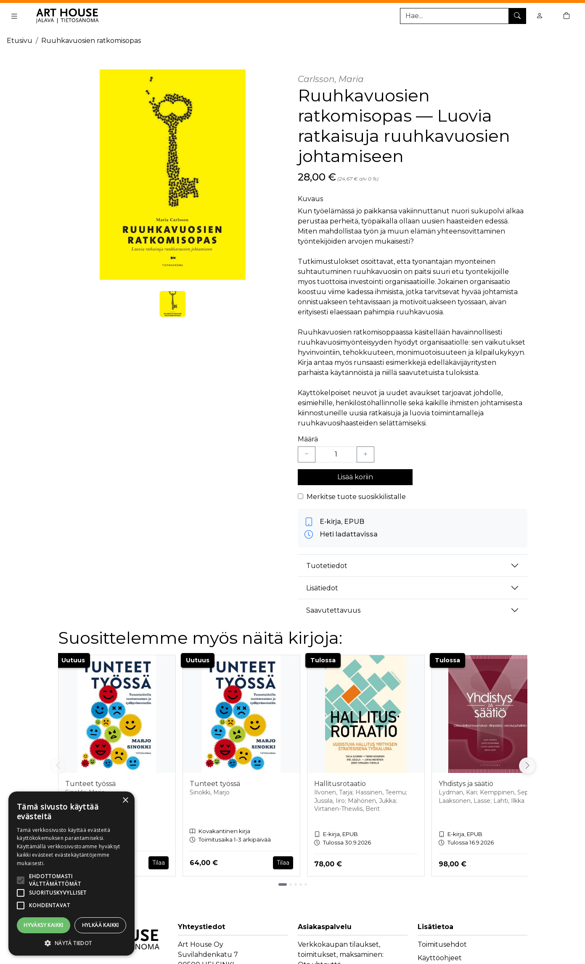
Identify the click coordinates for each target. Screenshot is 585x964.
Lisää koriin (355, 477)
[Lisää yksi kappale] (365, 454)
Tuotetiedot (326, 566)
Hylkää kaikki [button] (100, 925)
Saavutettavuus (333, 610)
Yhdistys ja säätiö (466, 784)
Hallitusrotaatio (340, 784)
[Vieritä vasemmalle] (58, 765)
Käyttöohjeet (440, 958)
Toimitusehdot (442, 944)
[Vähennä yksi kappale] (306, 454)
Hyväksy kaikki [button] (44, 925)
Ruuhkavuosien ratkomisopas (91, 41)
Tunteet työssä (90, 784)
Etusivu (19, 41)
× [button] (125, 800)
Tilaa (158, 862)
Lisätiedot (322, 588)
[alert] (71, 873)
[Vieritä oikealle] (527, 765)
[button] (71, 943)
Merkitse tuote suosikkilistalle (356, 497)
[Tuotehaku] (463, 16)
